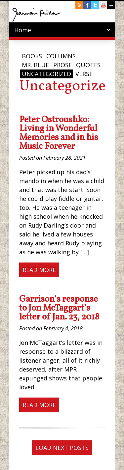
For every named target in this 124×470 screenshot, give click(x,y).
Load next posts (62, 448)
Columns (61, 56)
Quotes (88, 65)
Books (32, 56)
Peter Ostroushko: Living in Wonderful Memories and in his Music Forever (58, 133)
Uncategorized (46, 74)
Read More (39, 270)
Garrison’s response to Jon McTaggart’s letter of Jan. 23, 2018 (59, 308)
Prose (62, 65)
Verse (84, 74)
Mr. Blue (35, 65)
